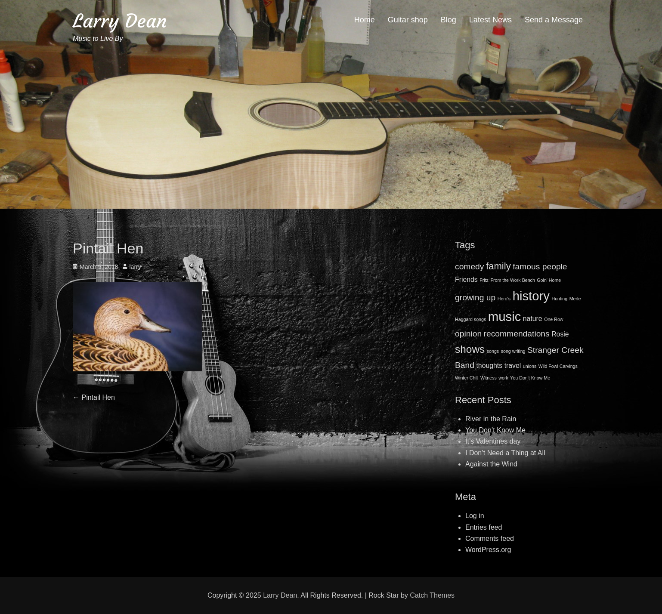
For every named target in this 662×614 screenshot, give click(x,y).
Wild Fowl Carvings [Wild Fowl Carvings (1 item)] (558, 366)
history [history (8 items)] (531, 296)
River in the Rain (490, 419)
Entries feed (483, 527)
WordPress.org (488, 549)
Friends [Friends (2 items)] (466, 279)
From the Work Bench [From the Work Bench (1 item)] (512, 280)
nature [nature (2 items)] (532, 318)
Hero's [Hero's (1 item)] (504, 298)
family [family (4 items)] (498, 266)
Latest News (490, 19)
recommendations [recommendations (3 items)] (517, 333)
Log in (474, 515)
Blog (448, 19)
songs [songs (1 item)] (493, 351)
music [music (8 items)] (504, 316)
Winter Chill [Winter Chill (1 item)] (466, 377)
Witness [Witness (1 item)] (488, 377)
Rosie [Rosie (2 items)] (560, 334)
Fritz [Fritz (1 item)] (484, 280)
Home (364, 19)
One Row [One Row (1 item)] (553, 319)
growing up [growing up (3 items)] (475, 297)
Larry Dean (120, 21)
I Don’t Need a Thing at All (505, 453)
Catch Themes (432, 595)
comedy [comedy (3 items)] (469, 266)
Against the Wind (491, 464)
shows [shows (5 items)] (470, 349)
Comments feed (489, 538)
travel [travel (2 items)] (512, 365)
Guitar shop (408, 19)
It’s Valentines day (492, 441)
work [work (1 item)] (503, 377)
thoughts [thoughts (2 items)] (489, 365)
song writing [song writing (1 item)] (513, 351)
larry (135, 266)
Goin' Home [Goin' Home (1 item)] (549, 280)
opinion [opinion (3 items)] (468, 333)
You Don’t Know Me (495, 430)
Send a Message (554, 19)
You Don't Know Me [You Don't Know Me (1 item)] (530, 377)
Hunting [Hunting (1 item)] (559, 298)
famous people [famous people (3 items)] (540, 266)
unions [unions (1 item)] (529, 366)
